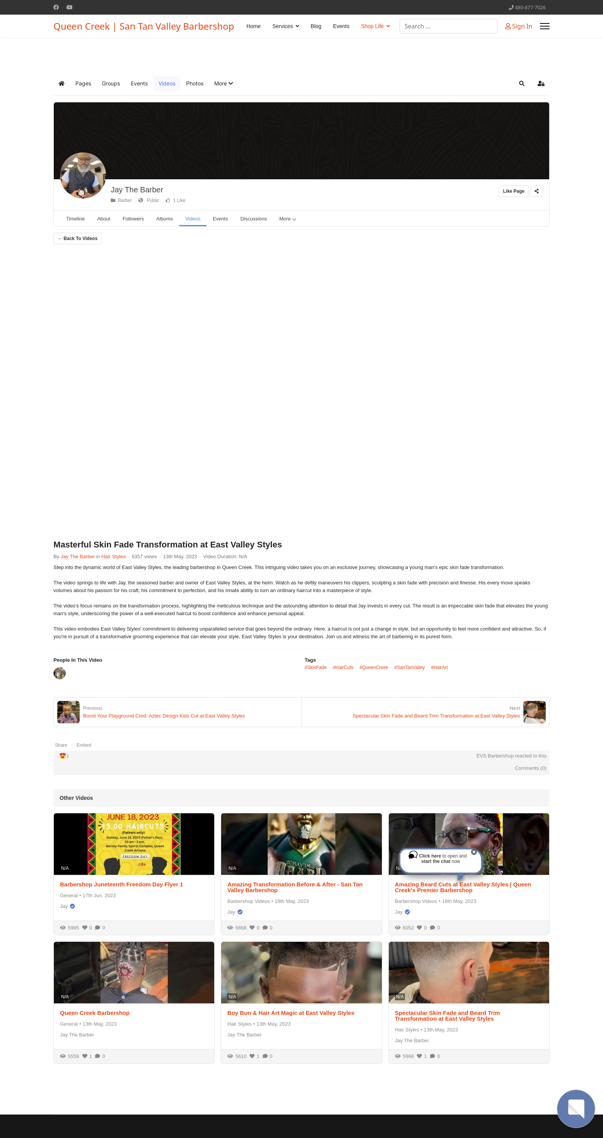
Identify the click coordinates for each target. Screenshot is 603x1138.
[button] (223, 83)
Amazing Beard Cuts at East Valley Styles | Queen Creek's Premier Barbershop (463, 887)
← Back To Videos (78, 238)
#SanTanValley (409, 667)
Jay (64, 906)
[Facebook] (56, 7)
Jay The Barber (137, 189)
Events (341, 26)
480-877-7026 (530, 7)
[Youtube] (70, 7)
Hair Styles (114, 556)
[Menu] (545, 26)
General (69, 895)
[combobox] (449, 26)
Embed (84, 745)
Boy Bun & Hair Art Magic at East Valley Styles (290, 1013)
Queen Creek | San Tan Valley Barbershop (143, 26)
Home (254, 26)
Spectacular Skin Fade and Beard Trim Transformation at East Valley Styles (447, 1016)
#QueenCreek (374, 667)
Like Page (514, 191)
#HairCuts (343, 667)
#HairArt (439, 667)
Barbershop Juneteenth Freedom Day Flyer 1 (121, 884)
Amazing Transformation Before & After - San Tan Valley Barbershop (295, 887)
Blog (316, 26)
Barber (121, 200)
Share (61, 745)
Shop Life (372, 26)
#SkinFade (315, 667)
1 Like (175, 200)
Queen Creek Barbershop (95, 1013)
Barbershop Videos (248, 901)
